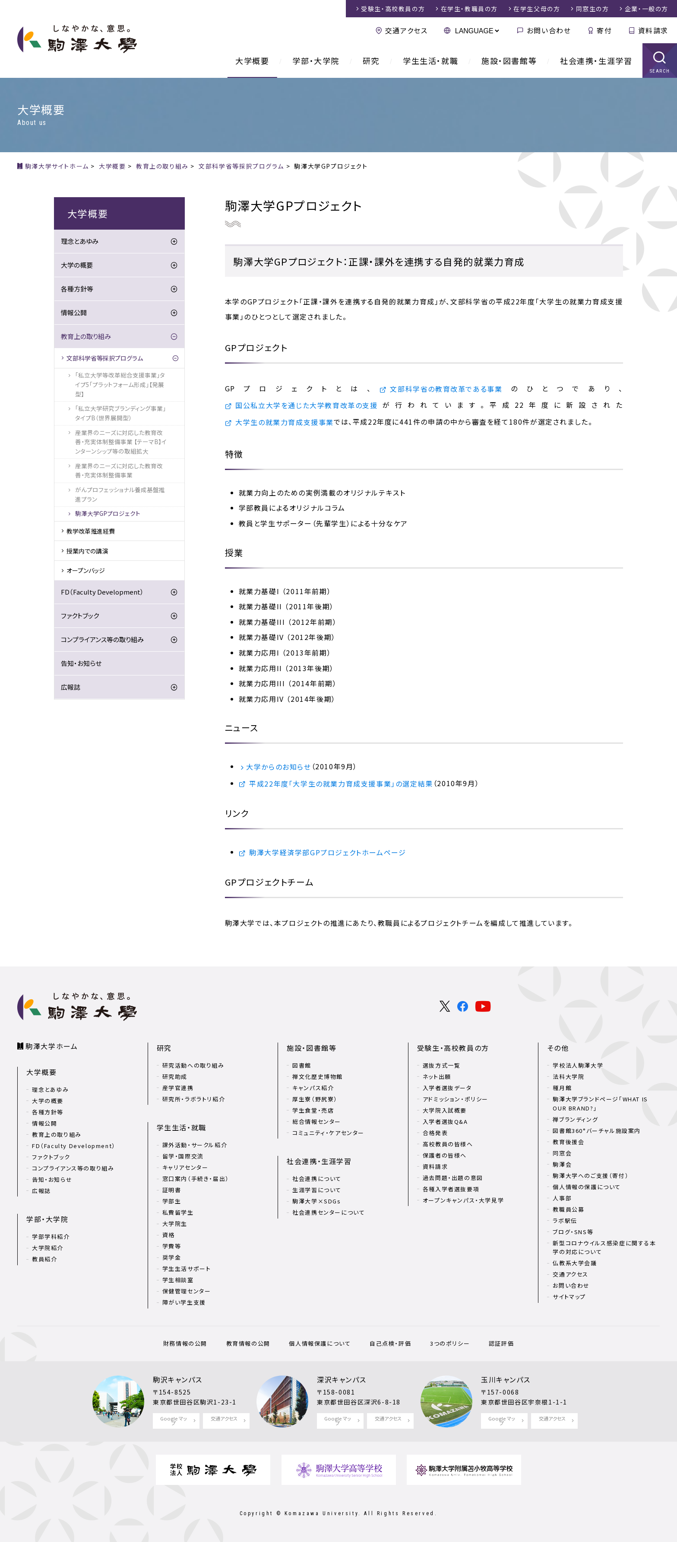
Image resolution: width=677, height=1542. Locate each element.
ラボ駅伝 (565, 1220)
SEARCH (660, 71)
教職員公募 (568, 1209)
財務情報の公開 (185, 1343)
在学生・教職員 (469, 8)
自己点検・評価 (390, 1343)
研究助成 (174, 1076)
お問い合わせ (549, 30)
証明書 (171, 1190)
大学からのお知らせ (278, 766)
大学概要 (252, 60)
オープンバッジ (85, 570)
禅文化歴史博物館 (317, 1076)
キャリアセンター (185, 1167)
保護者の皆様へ (445, 1155)
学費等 (171, 1246)
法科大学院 (568, 1076)
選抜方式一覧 (442, 1065)
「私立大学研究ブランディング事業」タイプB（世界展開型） (120, 413)
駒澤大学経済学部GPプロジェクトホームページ (327, 852)
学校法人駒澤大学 (578, 1065)
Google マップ (173, 1421)
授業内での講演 (87, 551)
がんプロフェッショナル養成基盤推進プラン (120, 494)
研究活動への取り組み (193, 1065)
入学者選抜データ (447, 1088)
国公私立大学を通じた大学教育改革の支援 (306, 405)
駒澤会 (562, 1164)
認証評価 (501, 1343)
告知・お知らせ (81, 663)
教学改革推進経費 (90, 531)
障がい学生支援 (184, 1302)
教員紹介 (44, 1259)
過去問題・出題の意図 (453, 1178)
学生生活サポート (186, 1268)
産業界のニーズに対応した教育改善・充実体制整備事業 (119, 470)
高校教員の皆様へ (448, 1144)
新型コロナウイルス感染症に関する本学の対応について (604, 1247)
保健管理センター (186, 1291)
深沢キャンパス (341, 1379)
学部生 (171, 1201)
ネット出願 (437, 1076)
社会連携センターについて (328, 1212)
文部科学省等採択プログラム (104, 358)
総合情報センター (316, 1121)
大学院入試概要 (445, 1110)
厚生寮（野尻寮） (315, 1099)
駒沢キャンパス (177, 1379)
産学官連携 (178, 1088)
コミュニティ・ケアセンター (328, 1133)
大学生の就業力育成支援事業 (284, 422)
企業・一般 (646, 8)
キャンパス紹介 (313, 1088)
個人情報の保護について (587, 1187)
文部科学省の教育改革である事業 (446, 389)
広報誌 (70, 686)
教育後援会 (568, 1142)
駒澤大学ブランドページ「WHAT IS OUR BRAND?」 (600, 1103)
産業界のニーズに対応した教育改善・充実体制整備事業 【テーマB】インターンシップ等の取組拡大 (121, 442)
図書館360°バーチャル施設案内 (597, 1130)
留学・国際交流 (183, 1156)
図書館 (301, 1065)
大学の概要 (77, 264)
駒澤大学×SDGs (316, 1201)
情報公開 (74, 312)
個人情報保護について (320, 1343)
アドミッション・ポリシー (455, 1099)
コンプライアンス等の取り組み (102, 639)
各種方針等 (77, 288)
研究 (371, 60)
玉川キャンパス (505, 1379)
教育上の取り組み (86, 336)
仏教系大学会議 (575, 1263)
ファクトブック (80, 615)
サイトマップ (569, 1296)
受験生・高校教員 (393, 8)
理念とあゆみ (79, 241)
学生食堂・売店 (313, 1110)
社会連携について (317, 1178)
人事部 (562, 1198)
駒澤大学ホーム (51, 1046)
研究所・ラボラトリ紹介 (193, 1099)
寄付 (604, 30)
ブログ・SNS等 (573, 1232)
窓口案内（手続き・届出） (195, 1178)
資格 (168, 1235)
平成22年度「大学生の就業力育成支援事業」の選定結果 (341, 783)
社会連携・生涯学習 (596, 60)
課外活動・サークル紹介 (195, 1145)
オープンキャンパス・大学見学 (463, 1200)
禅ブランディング (575, 1119)
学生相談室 (178, 1280)
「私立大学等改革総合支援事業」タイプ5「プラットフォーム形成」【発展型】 (120, 384)
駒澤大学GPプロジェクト (107, 513)
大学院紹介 (47, 1248)
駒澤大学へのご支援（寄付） (591, 1175)
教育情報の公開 (248, 1343)
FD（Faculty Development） (102, 591)
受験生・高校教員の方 (453, 1048)
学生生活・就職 (430, 60)
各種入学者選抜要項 (451, 1189)
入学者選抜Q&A (445, 1121)
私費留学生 (178, 1212)
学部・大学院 (315, 60)
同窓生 (592, 8)
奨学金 (171, 1257)
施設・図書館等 (509, 60)
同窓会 (562, 1153)
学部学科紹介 (51, 1236)
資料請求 (653, 30)
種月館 (562, 1088)
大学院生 (174, 1223)
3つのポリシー (450, 1343)
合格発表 (435, 1133)
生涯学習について (317, 1190)
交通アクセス (406, 30)
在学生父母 (536, 8)
